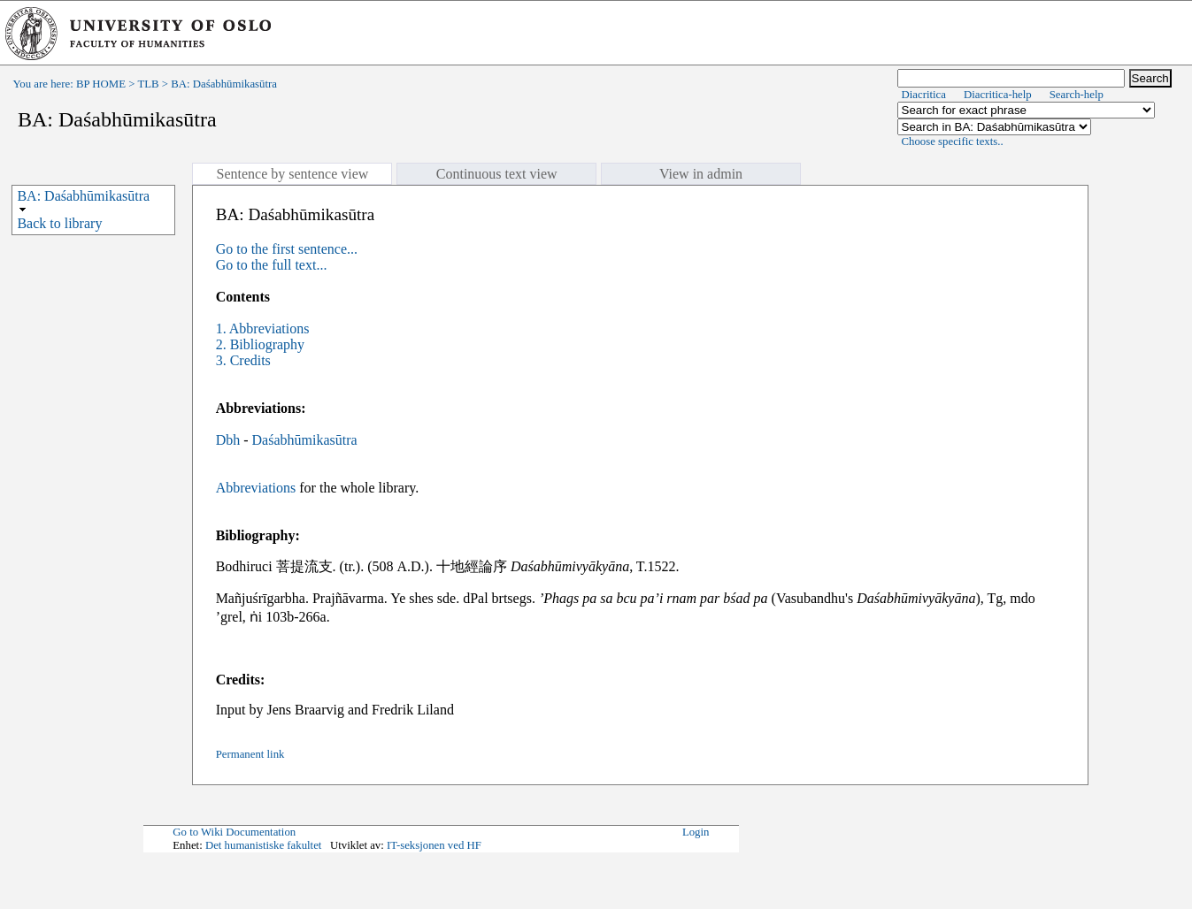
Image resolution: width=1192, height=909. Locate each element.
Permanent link (250, 754)
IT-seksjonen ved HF (434, 845)
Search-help (1077, 94)
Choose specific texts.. (953, 141)
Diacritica (924, 94)
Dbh (228, 439)
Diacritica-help (998, 94)
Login (696, 832)
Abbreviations (256, 487)
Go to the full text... (271, 264)
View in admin (700, 173)
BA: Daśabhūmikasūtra (83, 195)
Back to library (59, 223)
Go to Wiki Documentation (234, 832)
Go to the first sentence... (287, 248)
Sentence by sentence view (292, 173)
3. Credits (243, 360)
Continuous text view (497, 173)
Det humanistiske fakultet (263, 845)
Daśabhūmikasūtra (305, 439)
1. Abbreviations (263, 328)
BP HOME (101, 84)
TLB (147, 84)
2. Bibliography (260, 344)
